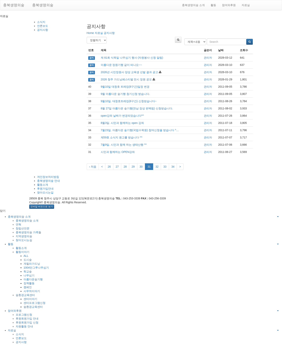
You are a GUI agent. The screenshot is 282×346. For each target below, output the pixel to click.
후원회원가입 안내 (27, 318)
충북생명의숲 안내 (48, 180)
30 (141, 166)
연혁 (18, 224)
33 (164, 166)
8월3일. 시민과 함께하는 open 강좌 (122, 122)
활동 (213, 5)
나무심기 (29, 275)
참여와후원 (229, 5)
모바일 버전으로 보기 (41, 206)
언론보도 (42, 25)
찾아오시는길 (45, 192)
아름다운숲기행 (33, 279)
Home (90, 33)
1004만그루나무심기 (36, 267)
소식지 (41, 22)
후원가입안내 (45, 188)
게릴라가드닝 (32, 263)
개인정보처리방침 (48, 176)
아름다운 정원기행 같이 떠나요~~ (121, 64)
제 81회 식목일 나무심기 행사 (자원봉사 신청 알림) (132, 57)
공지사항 (42, 29)
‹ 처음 (92, 166)
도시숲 (28, 259)
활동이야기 (22, 251)
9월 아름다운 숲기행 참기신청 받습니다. (125, 93)
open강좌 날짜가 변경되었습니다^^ (122, 115)
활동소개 (42, 184)
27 (117, 166)
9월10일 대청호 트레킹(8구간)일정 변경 (125, 86)
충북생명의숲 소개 (193, 5)
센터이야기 (30, 299)
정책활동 (29, 283)
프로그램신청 (24, 314)
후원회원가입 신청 (27, 322)
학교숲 (28, 271)
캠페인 (28, 287)
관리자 (208, 57)
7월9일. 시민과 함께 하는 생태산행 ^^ (124, 144)
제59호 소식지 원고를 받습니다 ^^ (121, 137)
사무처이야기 (32, 291)
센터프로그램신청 (34, 302)
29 (133, 166)
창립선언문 (22, 228)
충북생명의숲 (13, 5)
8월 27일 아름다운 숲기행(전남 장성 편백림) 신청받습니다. (137, 108)
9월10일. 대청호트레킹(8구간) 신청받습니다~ (128, 101)
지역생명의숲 (24, 236)
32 (157, 166)
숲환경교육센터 (25, 295)
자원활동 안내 (24, 326)
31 (149, 166)
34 (173, 166)
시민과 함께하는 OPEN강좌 (118, 151)
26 (109, 166)
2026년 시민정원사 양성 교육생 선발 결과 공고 (129, 72)
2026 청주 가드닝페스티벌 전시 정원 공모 (126, 79)
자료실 (246, 5)
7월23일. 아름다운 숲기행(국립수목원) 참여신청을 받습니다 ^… (140, 130)
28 (125, 166)
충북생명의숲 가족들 (28, 232)
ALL (26, 255)
